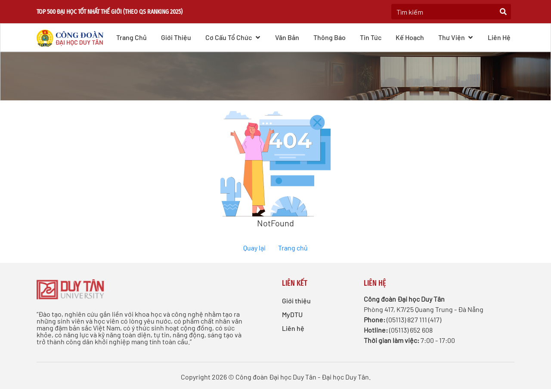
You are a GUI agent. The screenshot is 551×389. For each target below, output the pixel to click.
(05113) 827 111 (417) (414, 319)
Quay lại (254, 248)
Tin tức (370, 37)
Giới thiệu (176, 37)
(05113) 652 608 (411, 330)
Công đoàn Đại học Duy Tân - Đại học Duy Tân (302, 377)
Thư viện (456, 37)
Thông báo (329, 37)
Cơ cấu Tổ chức (233, 37)
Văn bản (287, 37)
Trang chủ (131, 37)
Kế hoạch (410, 37)
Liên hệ (499, 37)
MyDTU (292, 314)
